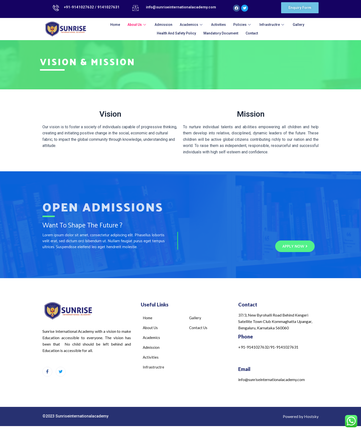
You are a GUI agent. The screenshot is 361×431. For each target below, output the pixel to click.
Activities (218, 24)
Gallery (298, 24)
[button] (300, 7)
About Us (137, 24)
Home (115, 24)
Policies (242, 24)
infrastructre (272, 24)
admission (163, 24)
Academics (192, 24)
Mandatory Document (220, 33)
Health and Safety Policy (176, 33)
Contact (252, 33)
